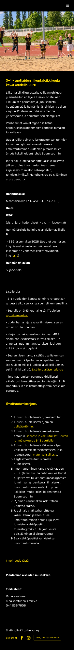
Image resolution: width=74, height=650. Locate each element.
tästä (15, 255)
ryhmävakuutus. (17, 315)
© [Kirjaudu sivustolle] (7, 630)
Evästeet (11, 637)
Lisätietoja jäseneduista (47, 369)
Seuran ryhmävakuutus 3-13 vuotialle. (41, 438)
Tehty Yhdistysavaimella (47, 637)
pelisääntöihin (23, 426)
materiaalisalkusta (45, 454)
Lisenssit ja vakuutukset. (42, 436)
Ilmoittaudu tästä (17, 560)
